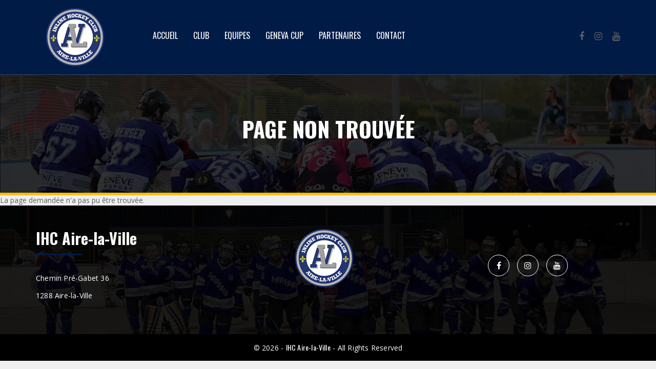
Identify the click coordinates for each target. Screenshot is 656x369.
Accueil (165, 35)
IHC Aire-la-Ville (308, 347)
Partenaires (340, 35)
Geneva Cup (284, 35)
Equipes (237, 35)
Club (201, 35)
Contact (390, 35)
